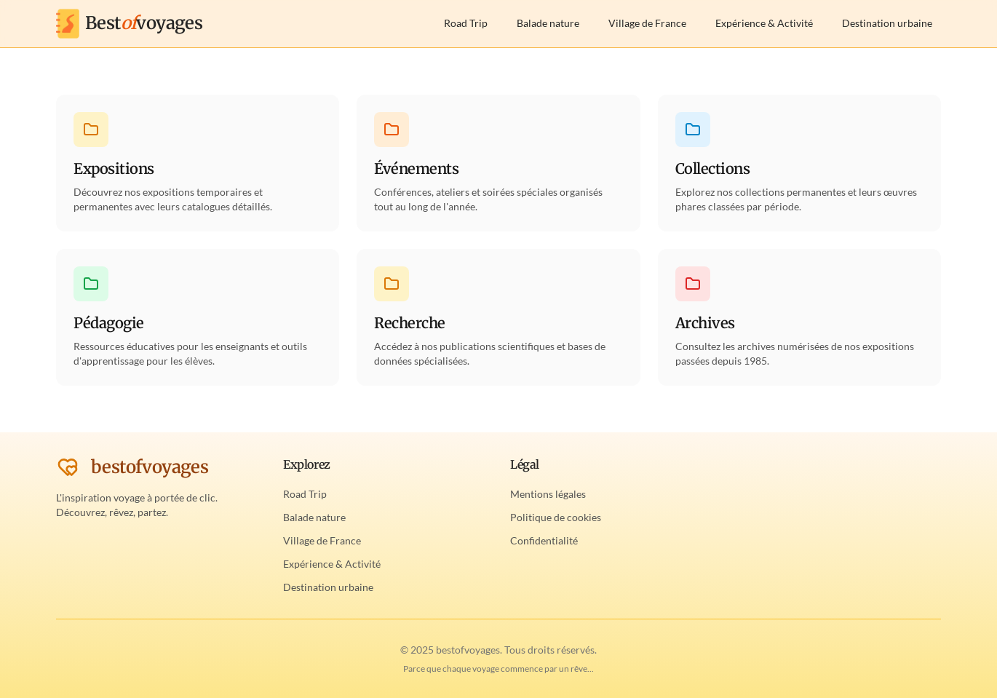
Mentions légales (548, 494)
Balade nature (548, 23)
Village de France (647, 23)
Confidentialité (544, 540)
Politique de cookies (555, 517)
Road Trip (466, 23)
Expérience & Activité (764, 23)
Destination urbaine (887, 23)
